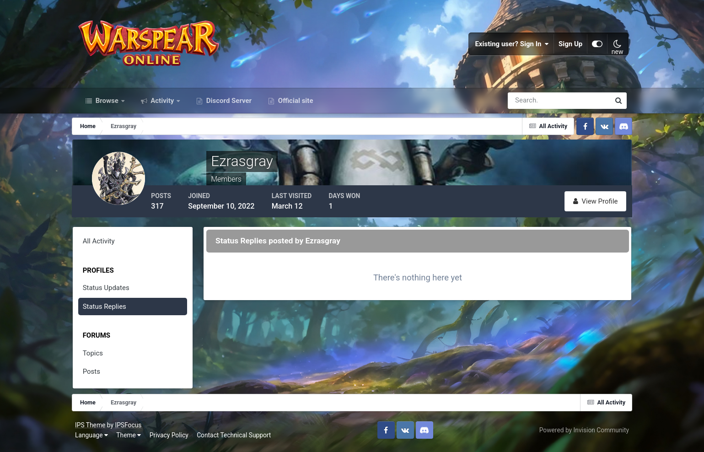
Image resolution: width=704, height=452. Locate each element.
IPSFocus (130, 427)
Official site (294, 104)
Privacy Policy (171, 437)
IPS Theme (92, 427)
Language (93, 437)
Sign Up (568, 46)
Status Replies (109, 310)
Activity (162, 104)
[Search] (527, 104)
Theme (130, 437)
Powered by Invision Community (582, 432)
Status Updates (111, 291)
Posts (96, 375)
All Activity (104, 245)
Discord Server (228, 104)
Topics (98, 356)
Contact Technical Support (236, 437)
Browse (107, 104)
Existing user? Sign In (510, 45)
